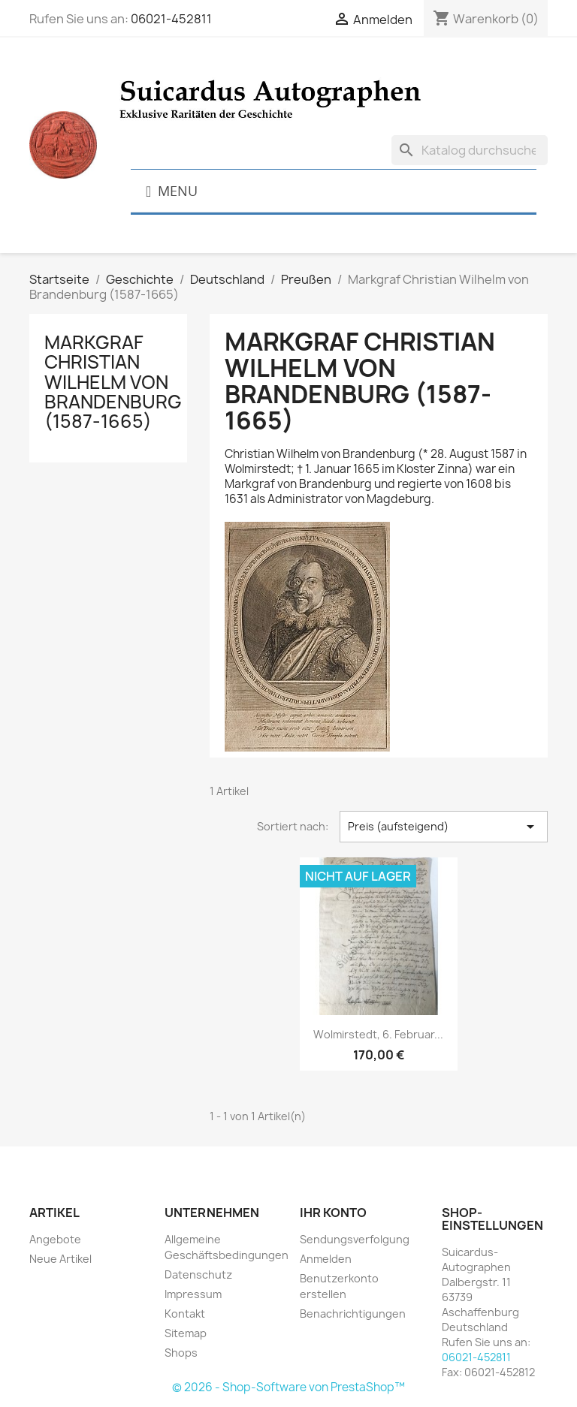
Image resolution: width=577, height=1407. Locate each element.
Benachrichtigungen (353, 1313)
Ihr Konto (333, 1212)
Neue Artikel (60, 1259)
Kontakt (185, 1313)
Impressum (193, 1294)
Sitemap (186, 1333)
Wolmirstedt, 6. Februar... (378, 1034)
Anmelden (326, 1259)
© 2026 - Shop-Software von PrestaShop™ (288, 1387)
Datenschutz (198, 1274)
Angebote (55, 1239)
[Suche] (469, 150)
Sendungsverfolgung (354, 1239)
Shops (181, 1352)
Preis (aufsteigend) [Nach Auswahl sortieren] (443, 827)
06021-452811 (171, 19)
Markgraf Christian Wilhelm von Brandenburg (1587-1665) (113, 382)
